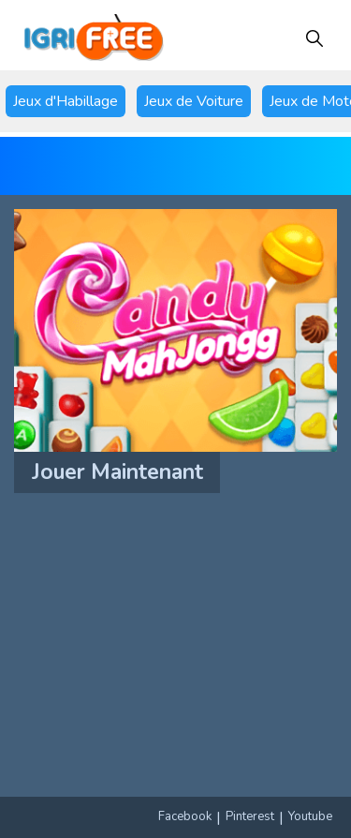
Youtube (310, 816)
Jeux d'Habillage (65, 101)
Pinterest (250, 816)
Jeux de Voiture (193, 101)
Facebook (185, 816)
